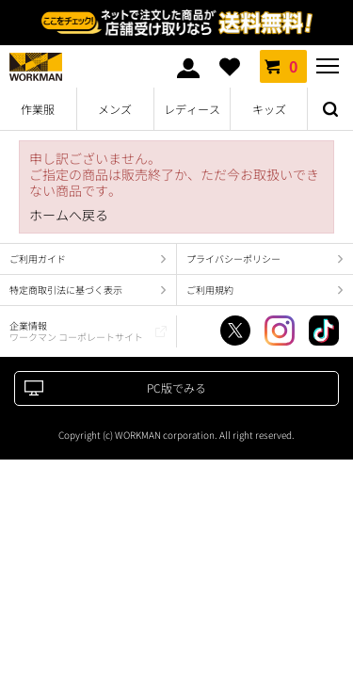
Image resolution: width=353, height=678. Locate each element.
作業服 (38, 109)
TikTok (324, 330)
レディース (192, 109)
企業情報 (76, 331)
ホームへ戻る (68, 215)
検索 (330, 109)
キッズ (269, 109)
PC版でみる (176, 387)
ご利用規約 (209, 289)
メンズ (115, 109)
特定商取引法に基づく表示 (65, 289)
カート (283, 66)
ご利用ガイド (37, 258)
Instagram (280, 330)
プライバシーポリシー (233, 258)
